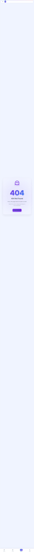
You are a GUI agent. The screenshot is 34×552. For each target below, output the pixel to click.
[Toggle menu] (3, 1)
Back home (17, 210)
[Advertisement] (17, 394)
